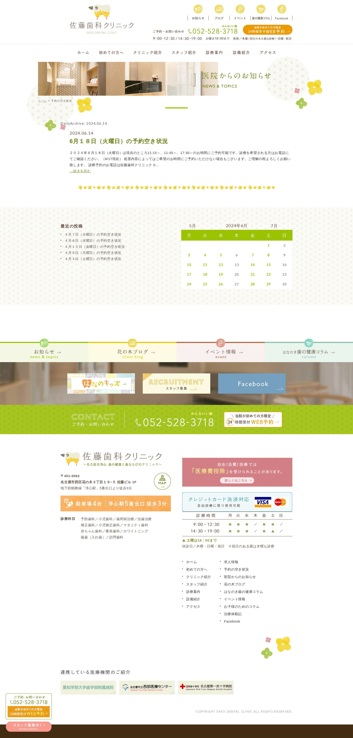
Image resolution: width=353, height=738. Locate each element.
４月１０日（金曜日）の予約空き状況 (95, 246)
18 (205, 274)
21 (253, 274)
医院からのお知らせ (240, 577)
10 (189, 265)
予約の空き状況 (236, 569)
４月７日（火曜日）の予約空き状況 (93, 234)
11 (205, 265)
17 (189, 274)
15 (268, 265)
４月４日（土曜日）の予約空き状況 (93, 259)
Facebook (232, 621)
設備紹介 (193, 599)
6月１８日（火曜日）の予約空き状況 (119, 141)
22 (268, 274)
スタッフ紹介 (197, 584)
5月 (192, 225)
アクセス (193, 606)
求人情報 (231, 562)
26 (221, 284)
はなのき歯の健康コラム (243, 592)
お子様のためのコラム (242, 606)
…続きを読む (80, 171)
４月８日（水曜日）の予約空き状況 (93, 240)
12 (221, 265)
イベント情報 (234, 599)
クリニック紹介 (198, 577)
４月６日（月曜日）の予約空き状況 (93, 253)
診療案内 (193, 592)
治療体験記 (233, 614)
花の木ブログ (234, 584)
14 (253, 265)
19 (221, 274)
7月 (274, 225)
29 (268, 284)
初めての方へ (197, 569)
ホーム (42, 100)
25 (205, 284)
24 (189, 284)
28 (253, 284)
